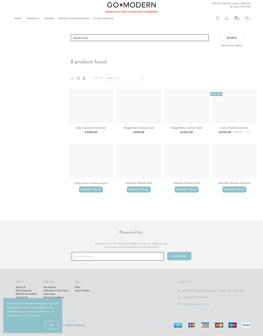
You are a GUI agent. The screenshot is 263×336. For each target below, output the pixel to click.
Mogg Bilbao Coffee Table (186, 127)
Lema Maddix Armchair (234, 127)
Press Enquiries (24, 290)
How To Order (82, 290)
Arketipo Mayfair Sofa (139, 182)
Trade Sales (49, 293)
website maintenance (76, 325)
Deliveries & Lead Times (56, 290)
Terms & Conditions (54, 297)
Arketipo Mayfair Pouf (186, 182)
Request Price (91, 189)
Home (17, 18)
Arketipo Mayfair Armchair (234, 182)
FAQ (77, 287)
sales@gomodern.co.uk (195, 303)
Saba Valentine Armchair (91, 127)
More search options (231, 45)
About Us (21, 287)
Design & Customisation (73, 18)
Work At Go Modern (26, 293)
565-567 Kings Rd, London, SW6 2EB (231, 3)
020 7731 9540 (242, 6)
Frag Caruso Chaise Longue (91, 182)
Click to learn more (31, 315)
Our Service (50, 287)
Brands (49, 18)
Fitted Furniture (104, 18)
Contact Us (21, 297)
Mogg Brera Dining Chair (139, 127)
